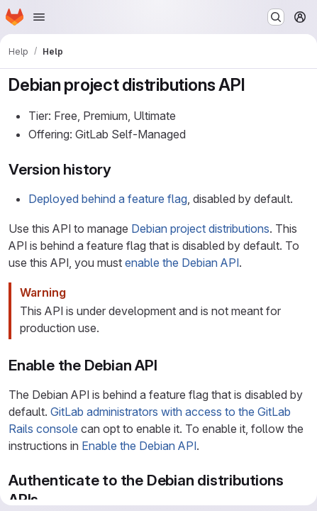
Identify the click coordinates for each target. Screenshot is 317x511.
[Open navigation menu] (39, 17)
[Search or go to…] (275, 17)
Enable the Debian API (139, 446)
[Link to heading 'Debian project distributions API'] (254, 85)
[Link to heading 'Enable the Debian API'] (165, 365)
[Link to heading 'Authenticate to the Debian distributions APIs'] (46, 499)
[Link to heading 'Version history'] (119, 169)
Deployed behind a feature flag (107, 199)
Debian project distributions (200, 228)
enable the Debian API (182, 263)
